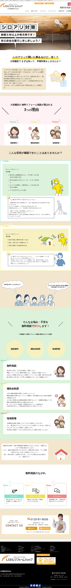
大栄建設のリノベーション (6, 550)
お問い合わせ (45, 528)
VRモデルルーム (34, 550)
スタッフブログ (21, 550)
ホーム (27, 11)
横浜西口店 (49, 3)
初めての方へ (34, 11)
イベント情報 (21, 547)
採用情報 (52, 550)
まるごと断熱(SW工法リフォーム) (38, 549)
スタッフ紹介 (52, 547)
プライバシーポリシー (54, 551)
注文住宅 (3, 551)
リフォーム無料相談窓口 (36, 551)
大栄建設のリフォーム (5, 549)
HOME (2, 546)
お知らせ (20, 546)
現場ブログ (20, 551)
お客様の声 (61, 11)
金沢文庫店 (39, 3)
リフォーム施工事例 (35, 546)
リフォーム (43, 11)
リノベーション (52, 11)
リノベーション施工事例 (36, 547)
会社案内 (52, 546)
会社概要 (68, 11)
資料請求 (32, 528)
